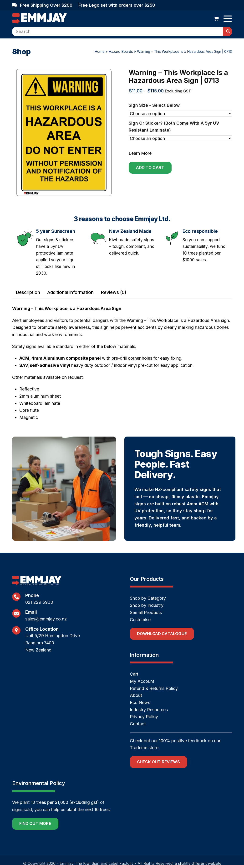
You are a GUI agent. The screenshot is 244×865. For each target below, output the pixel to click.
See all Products (146, 612)
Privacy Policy (144, 716)
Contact (138, 723)
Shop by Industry (146, 605)
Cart (134, 674)
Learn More (140, 153)
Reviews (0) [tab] (113, 292)
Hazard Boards (121, 51)
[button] (216, 18)
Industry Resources (149, 709)
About (136, 695)
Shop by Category (148, 598)
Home (100, 51)
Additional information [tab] (70, 292)
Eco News (140, 702)
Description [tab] (28, 292)
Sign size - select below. (155, 105)
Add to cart (150, 167)
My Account (142, 681)
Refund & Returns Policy (154, 688)
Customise (140, 619)
